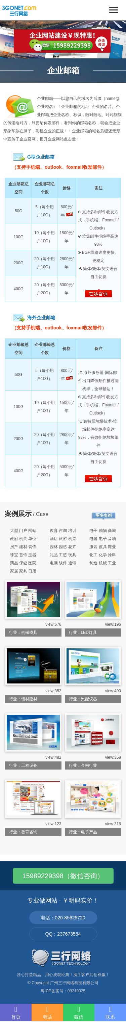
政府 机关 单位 (23, 538)
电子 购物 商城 (102, 530)
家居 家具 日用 (23, 571)
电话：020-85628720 (63, 917)
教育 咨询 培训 (63, 530)
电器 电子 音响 (102, 538)
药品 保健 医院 (23, 563)
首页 (16, 1012)
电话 (47, 1012)
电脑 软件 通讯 (63, 563)
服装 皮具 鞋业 (102, 546)
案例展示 (18, 513)
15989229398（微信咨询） (62, 876)
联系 (110, 1012)
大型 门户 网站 (23, 530)
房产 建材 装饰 (23, 546)
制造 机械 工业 (102, 563)
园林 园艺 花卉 (63, 546)
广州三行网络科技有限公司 (74, 982)
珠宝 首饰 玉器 (23, 555)
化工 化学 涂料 (102, 555)
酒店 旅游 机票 (63, 538)
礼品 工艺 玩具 (63, 555)
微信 (79, 1012)
